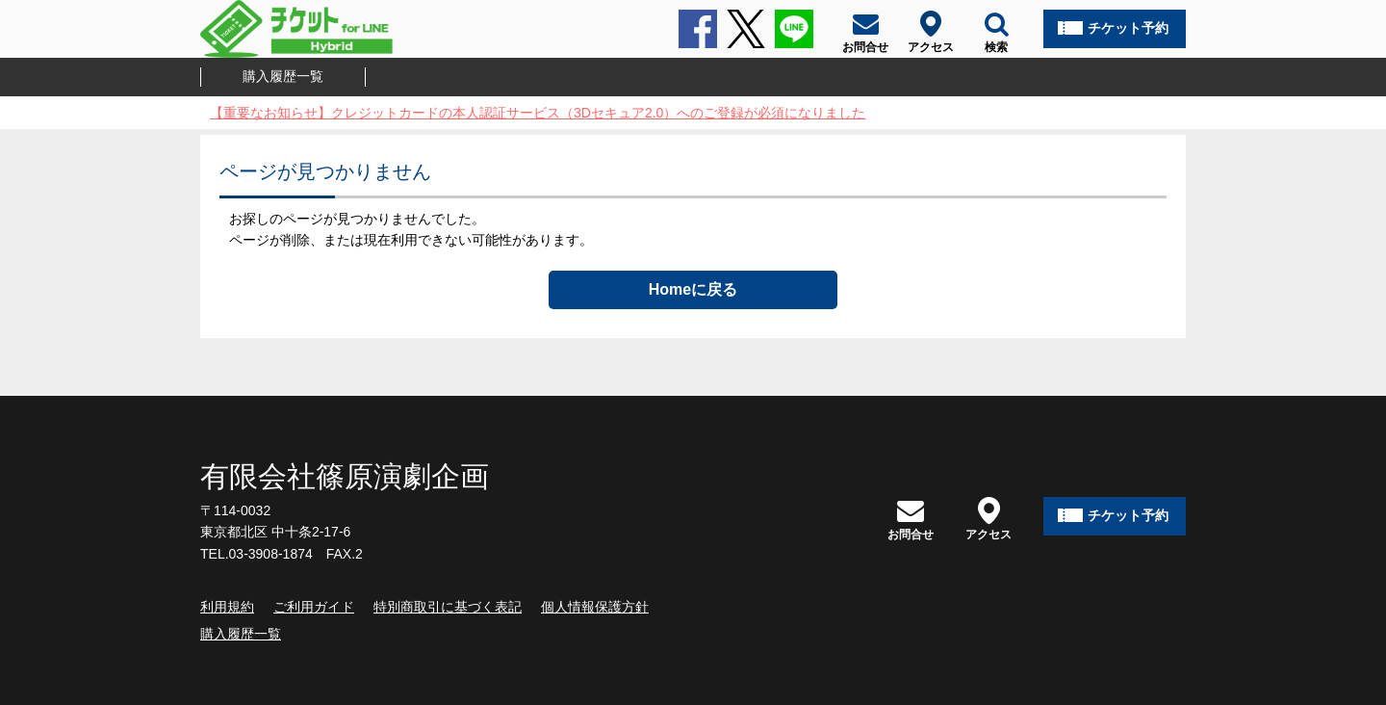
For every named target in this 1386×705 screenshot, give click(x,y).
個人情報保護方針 (595, 606)
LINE (794, 29)
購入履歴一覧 (283, 76)
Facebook (698, 29)
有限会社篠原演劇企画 (344, 476)
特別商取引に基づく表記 (447, 606)
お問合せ (910, 518)
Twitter (746, 29)
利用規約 (227, 606)
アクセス (988, 518)
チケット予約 (1128, 28)
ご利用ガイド (313, 606)
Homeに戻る (693, 289)
